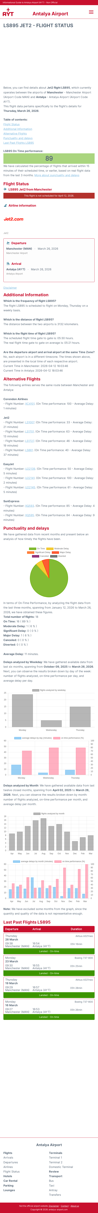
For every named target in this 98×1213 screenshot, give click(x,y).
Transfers (55, 1194)
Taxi (51, 1185)
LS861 (29, 450)
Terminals (55, 1153)
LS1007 (29, 422)
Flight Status (11, 124)
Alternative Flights (15, 133)
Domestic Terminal (61, 1167)
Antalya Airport (50, 13)
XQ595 (29, 515)
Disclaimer (54, 1206)
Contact (65, 1206)
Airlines (8, 1167)
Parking (8, 1185)
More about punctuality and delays (56, 175)
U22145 (30, 487)
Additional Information (17, 129)
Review (54, 1171)
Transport (55, 1176)
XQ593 (29, 505)
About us (75, 1206)
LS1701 (29, 431)
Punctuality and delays (17, 138)
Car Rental (10, 1180)
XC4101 (30, 403)
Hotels (7, 1176)
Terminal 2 (55, 1162)
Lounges (9, 1190)
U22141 (30, 478)
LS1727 (29, 441)
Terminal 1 (55, 1157)
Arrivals (8, 1157)
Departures (10, 1162)
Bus (51, 1180)
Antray (53, 1190)
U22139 (30, 468)
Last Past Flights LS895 (18, 142)
